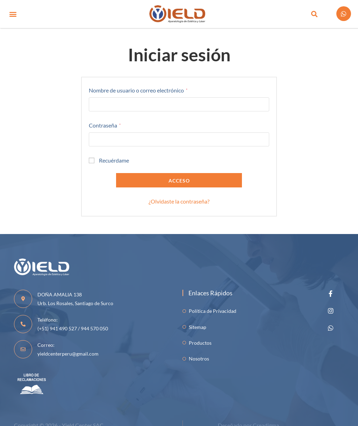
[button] (13, 14)
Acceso (179, 181)
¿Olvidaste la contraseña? (179, 201)
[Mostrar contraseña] (261, 139)
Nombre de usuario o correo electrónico (138, 89)
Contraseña (105, 125)
